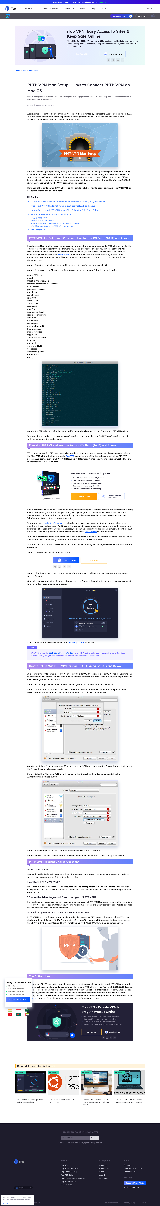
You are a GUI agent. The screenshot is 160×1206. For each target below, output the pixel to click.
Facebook (103, 1178)
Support (127, 1165)
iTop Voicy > (103, 2)
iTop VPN (64, 1165)
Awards (102, 1175)
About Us (103, 1165)
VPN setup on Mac (76, 642)
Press (101, 1172)
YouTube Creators (131, 1187)
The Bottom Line (39, 229)
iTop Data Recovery (69, 1172)
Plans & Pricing (67, 1185)
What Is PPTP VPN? (39, 218)
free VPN (33, 998)
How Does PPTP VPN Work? (42, 221)
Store (104, 9)
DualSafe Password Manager (73, 1178)
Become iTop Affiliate (135, 1183)
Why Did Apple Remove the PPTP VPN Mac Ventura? (52, 226)
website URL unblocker (56, 523)
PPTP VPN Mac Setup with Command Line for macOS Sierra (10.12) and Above (68, 201)
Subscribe (94, 1138)
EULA (144, 1203)
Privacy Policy (129, 1203)
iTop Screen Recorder (70, 1168)
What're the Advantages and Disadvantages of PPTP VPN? (55, 223)
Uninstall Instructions (133, 1168)
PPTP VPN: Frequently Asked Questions (51, 214)
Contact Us (104, 1168)
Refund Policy (129, 1172)
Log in (149, 9)
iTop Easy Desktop (68, 1181)
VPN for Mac (33, 70)
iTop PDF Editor (67, 1175)
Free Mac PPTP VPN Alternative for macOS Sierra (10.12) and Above (63, 206)
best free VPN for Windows (61, 653)
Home (18, 70)
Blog (24, 70)
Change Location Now (17, 999)
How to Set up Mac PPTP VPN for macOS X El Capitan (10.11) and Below (65, 210)
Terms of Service (111, 1203)
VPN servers (91, 531)
